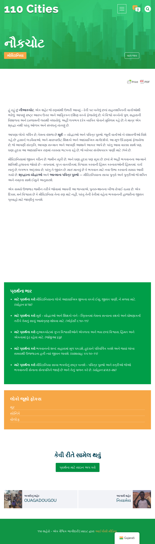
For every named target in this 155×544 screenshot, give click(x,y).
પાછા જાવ (132, 55)
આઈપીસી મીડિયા (106, 531)
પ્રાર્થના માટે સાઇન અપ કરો (78, 467)
